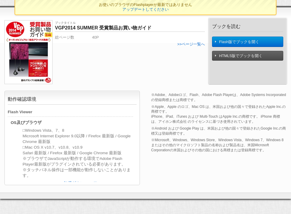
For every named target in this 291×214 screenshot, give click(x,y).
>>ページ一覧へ (191, 44)
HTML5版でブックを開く (239, 58)
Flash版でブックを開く (237, 43)
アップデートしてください (145, 9)
